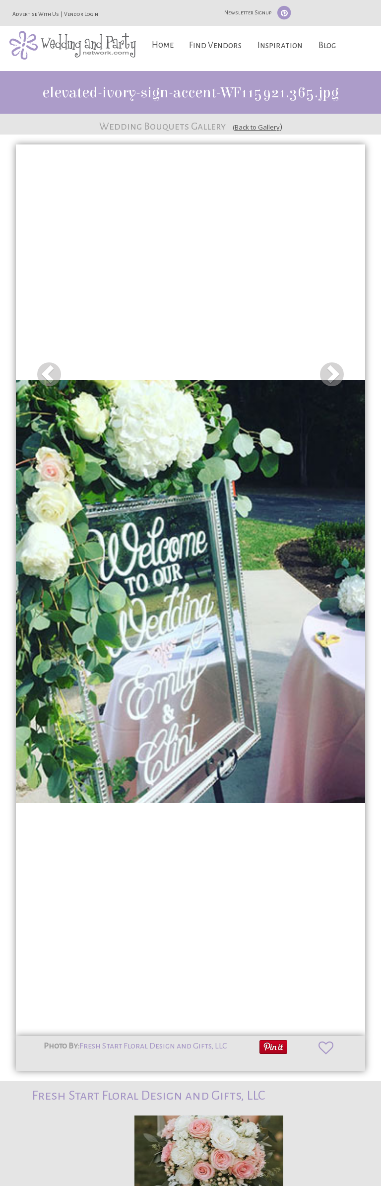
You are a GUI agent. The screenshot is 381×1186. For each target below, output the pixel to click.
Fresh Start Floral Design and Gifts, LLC (153, 1046)
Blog (327, 45)
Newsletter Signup (247, 12)
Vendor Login (81, 14)
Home (163, 45)
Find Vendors (215, 45)
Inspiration (280, 45)
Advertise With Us (35, 14)
